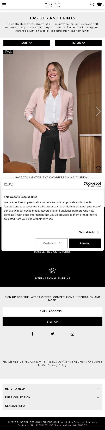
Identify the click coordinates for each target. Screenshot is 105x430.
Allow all (85, 242)
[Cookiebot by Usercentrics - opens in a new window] (86, 184)
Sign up (52, 321)
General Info (52, 406)
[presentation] (53, 350)
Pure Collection (52, 398)
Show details (87, 232)
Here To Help (52, 389)
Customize (51, 242)
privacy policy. (57, 365)
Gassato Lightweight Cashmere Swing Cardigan (52, 177)
